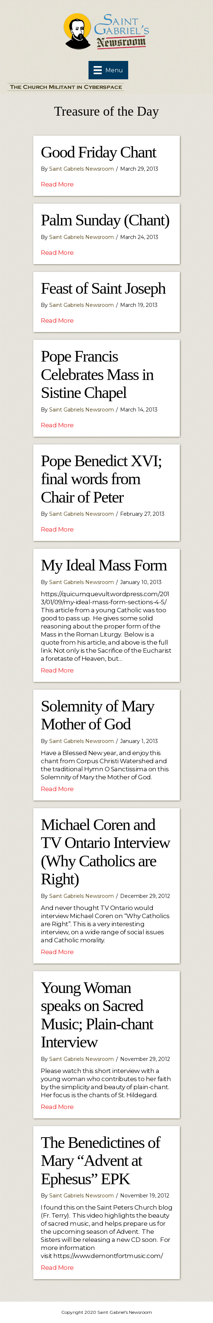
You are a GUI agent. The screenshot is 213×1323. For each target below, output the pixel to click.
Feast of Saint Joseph (103, 288)
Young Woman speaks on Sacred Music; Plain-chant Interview (97, 1014)
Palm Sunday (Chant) (105, 220)
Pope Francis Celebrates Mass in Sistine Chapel (97, 374)
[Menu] (108, 70)
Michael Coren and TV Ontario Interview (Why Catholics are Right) (105, 851)
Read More (57, 184)
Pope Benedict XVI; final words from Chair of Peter (101, 479)
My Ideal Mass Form (104, 565)
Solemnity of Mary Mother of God (97, 715)
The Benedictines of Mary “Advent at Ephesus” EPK (100, 1160)
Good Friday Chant (98, 152)
